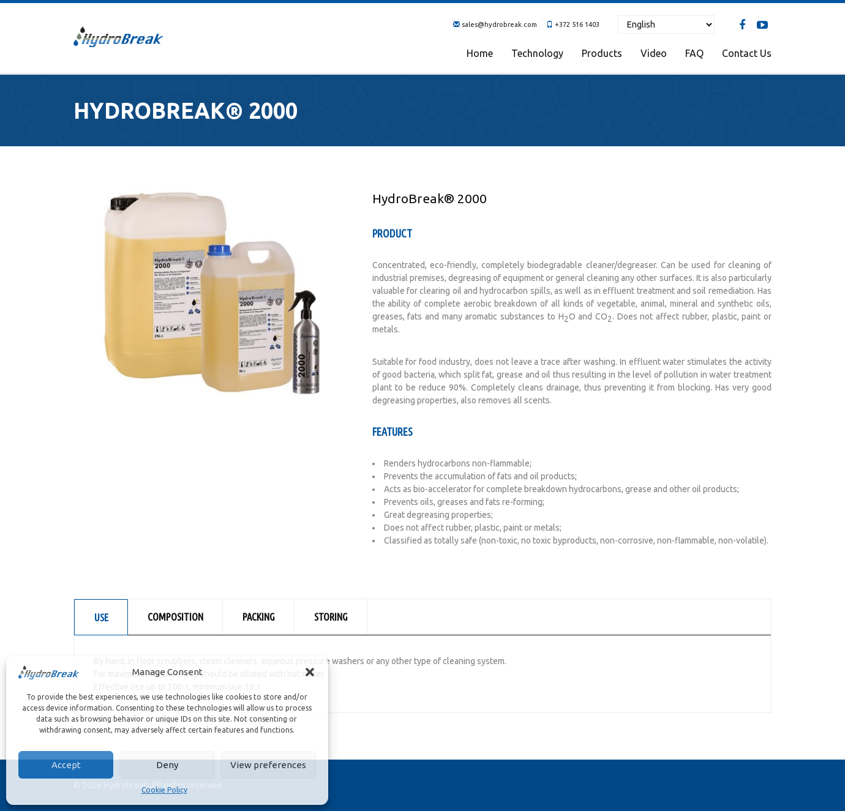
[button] (310, 672)
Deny (167, 765)
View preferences (268, 765)
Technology (537, 53)
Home (480, 53)
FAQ (694, 53)
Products (602, 53)
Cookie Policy (164, 790)
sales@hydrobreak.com (499, 24)
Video (653, 53)
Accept (66, 765)
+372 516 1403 (577, 24)
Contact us (747, 53)
